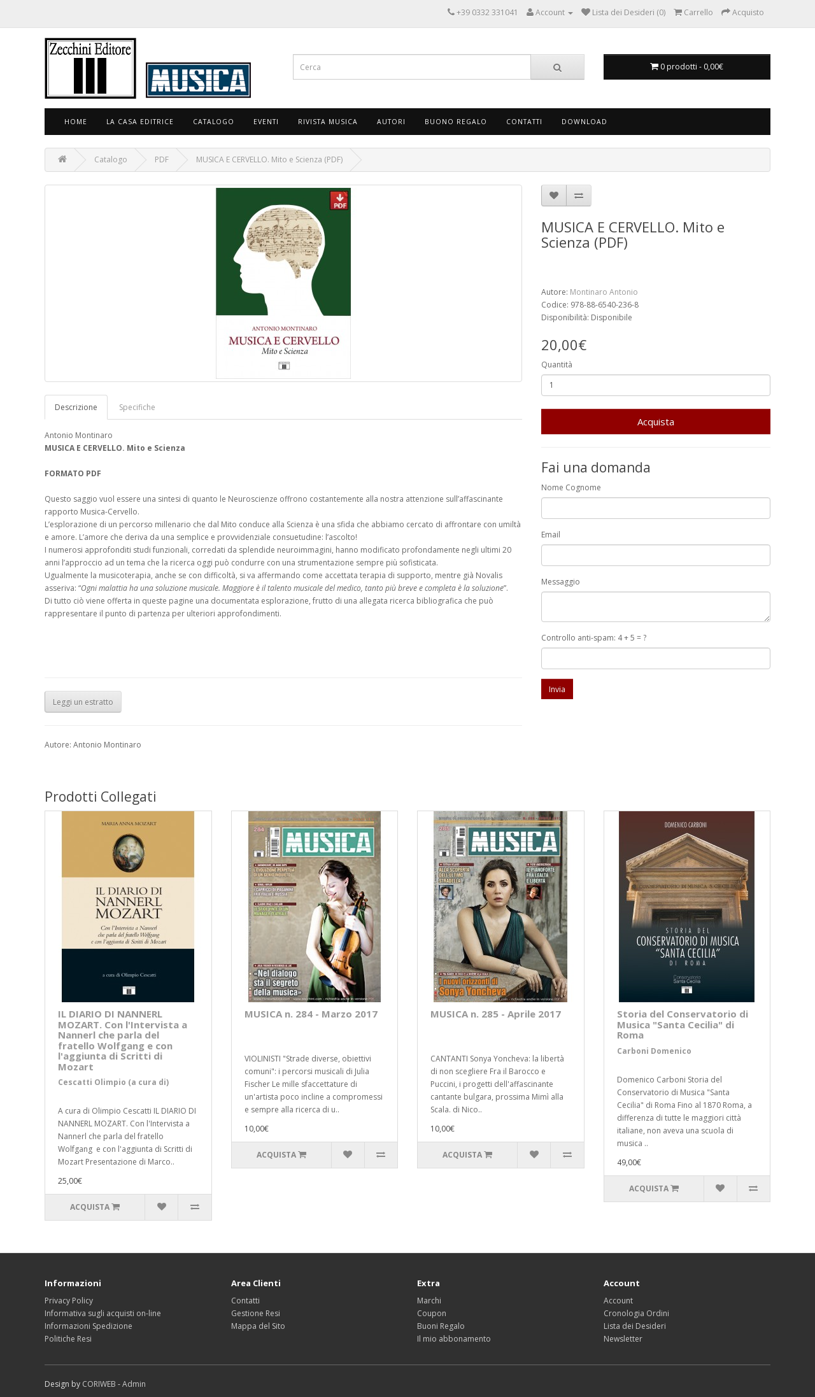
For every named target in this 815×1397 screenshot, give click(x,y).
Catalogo (213, 121)
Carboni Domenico (654, 1051)
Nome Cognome (571, 487)
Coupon (431, 1313)
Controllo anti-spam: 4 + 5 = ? (593, 637)
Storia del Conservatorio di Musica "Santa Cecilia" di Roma (682, 1024)
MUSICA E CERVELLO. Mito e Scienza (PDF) (269, 159)
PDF (162, 159)
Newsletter (623, 1338)
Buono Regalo (456, 121)
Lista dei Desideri (635, 1326)
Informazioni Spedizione (88, 1326)
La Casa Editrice (140, 121)
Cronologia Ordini (636, 1313)
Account (618, 1300)
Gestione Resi (255, 1313)
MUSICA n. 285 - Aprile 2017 (495, 1013)
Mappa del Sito (258, 1326)
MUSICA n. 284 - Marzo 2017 (311, 1013)
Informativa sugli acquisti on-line (103, 1313)
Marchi (429, 1300)
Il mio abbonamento (454, 1338)
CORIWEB (99, 1384)
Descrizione (76, 407)
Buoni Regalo (441, 1326)
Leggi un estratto (83, 702)
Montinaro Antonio (604, 292)
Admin (134, 1384)
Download (584, 121)
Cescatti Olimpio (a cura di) (113, 1082)
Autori (391, 121)
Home (75, 121)
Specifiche (137, 407)
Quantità (556, 364)
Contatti (524, 121)
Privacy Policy (69, 1300)
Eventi (266, 121)
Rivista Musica (328, 121)
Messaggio (560, 581)
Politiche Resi (68, 1338)
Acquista (655, 421)
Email (550, 534)
